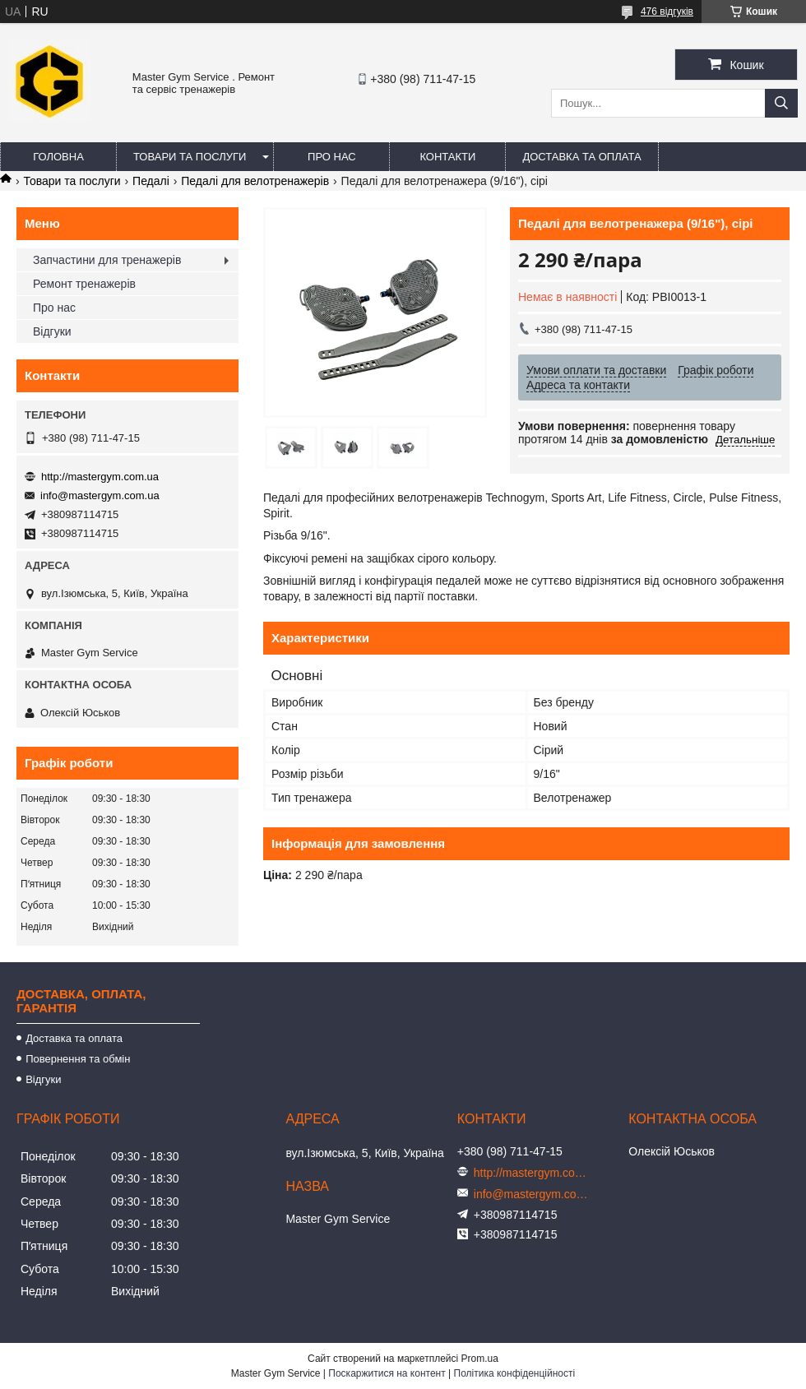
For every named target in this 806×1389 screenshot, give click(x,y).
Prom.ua (479, 1358)
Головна (58, 156)
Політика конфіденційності (515, 1373)
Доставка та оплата (581, 156)
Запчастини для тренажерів (107, 259)
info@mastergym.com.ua (100, 495)
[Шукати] (781, 103)
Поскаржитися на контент (386, 1373)
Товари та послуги (189, 156)
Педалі (150, 181)
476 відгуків (667, 11)
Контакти (447, 156)
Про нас (332, 156)
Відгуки (52, 331)
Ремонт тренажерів (84, 283)
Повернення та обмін (77, 1059)
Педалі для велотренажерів (255, 181)
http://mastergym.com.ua (100, 476)
